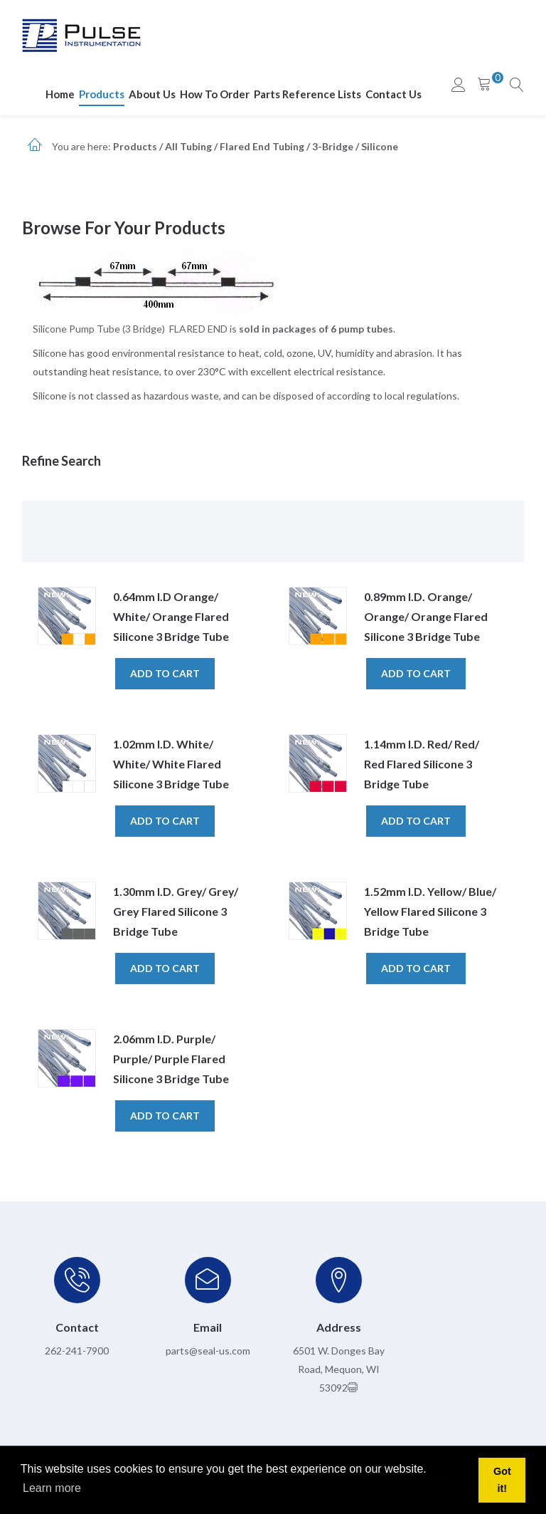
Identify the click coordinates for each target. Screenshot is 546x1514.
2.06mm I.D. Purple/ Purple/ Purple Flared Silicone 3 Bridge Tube (171, 1058)
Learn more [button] (52, 1488)
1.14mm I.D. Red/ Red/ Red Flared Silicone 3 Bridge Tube (421, 763)
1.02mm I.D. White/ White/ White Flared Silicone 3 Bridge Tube (171, 763)
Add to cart (165, 673)
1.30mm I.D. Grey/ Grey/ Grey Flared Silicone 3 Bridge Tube (175, 911)
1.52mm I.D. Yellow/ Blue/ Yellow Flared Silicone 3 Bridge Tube (430, 911)
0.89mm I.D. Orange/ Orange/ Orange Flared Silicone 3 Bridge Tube (426, 616)
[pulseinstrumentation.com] (81, 34)
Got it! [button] (502, 1480)
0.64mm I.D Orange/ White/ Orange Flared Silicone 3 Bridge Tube (171, 616)
